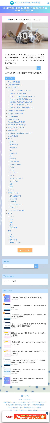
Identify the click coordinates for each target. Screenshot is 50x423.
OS (11, 150)
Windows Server (15, 164)
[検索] (39, 68)
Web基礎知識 (12, 130)
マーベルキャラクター (25, 399)
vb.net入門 (13, 207)
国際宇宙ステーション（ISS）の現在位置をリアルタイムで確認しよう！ (25, 402)
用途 (11, 187)
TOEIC (12, 234)
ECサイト (13, 142)
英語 (9, 231)
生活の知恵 (13, 228)
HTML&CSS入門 (15, 196)
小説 (11, 219)
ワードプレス (14, 181)
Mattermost (14, 145)
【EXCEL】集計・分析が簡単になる (22, 107)
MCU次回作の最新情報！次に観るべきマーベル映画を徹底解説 (25, 405)
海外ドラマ (13, 240)
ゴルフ (12, 216)
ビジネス (13, 175)
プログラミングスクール (16, 210)
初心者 (12, 237)
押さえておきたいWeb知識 (25, 3)
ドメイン (11, 190)
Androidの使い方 (14, 82)
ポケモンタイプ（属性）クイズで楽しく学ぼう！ (25, 410)
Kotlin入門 (13, 199)
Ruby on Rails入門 (16, 204)
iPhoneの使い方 (13, 116)
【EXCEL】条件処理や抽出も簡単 (21, 102)
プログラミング (13, 193)
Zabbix (12, 167)
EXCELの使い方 (13, 87)
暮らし (10, 213)
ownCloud (13, 153)
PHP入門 (13, 201)
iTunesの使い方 (13, 119)
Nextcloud (13, 147)
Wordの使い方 (13, 136)
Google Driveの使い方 (15, 113)
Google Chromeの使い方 (16, 111)
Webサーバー (14, 161)
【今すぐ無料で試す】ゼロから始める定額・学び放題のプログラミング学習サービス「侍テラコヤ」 (25, 9)
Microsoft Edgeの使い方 (16, 122)
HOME (25, 396)
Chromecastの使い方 (15, 84)
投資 (11, 184)
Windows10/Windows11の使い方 (19, 133)
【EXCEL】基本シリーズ (18, 93)
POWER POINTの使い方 (16, 127)
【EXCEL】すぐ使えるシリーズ (20, 91)
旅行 (11, 225)
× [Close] (47, 413)
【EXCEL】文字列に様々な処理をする (22, 96)
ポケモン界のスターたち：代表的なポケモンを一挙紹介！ (25, 407)
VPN (11, 156)
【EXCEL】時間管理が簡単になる (21, 99)
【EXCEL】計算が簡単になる (19, 104)
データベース (14, 173)
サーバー (11, 139)
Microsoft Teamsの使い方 (17, 125)
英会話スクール (15, 242)
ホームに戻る (25, 250)
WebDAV (13, 159)
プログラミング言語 (16, 178)
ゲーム (12, 170)
